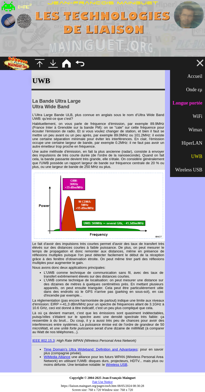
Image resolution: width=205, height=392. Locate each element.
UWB (196, 156)
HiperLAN (192, 143)
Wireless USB (188, 169)
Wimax (195, 129)
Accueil (194, 76)
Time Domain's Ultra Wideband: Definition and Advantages (90, 349)
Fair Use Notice (102, 382)
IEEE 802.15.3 (43, 341)
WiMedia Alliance (57, 357)
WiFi (197, 116)
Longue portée (188, 103)
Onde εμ (194, 89)
